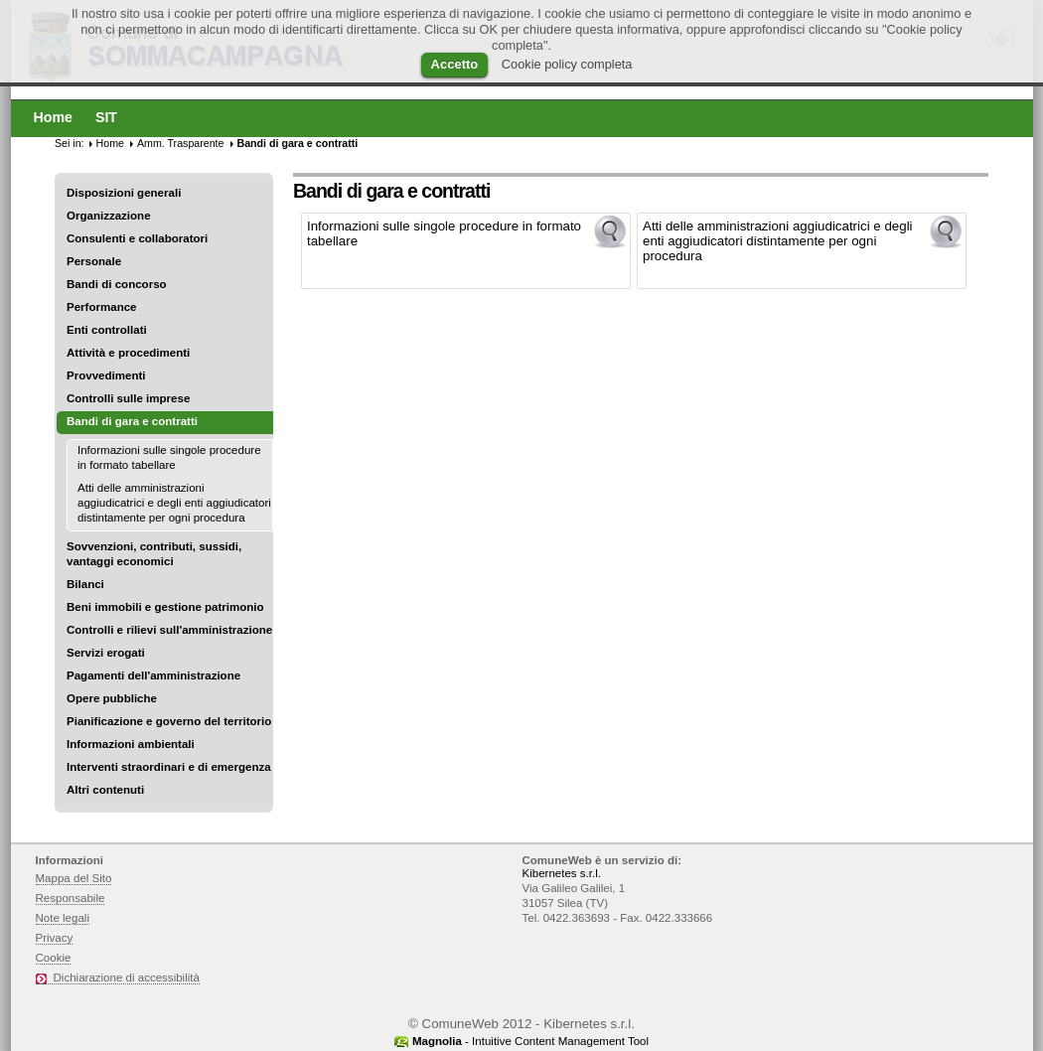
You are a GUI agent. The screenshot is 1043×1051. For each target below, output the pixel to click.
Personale (94, 261)
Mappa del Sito (74, 878)
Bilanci (85, 584)
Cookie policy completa (567, 64)
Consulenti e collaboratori (137, 238)
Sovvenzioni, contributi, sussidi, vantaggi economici (154, 553)
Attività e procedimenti (128, 353)
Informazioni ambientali (131, 744)
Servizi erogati (106, 653)
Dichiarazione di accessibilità (127, 977)
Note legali (63, 918)
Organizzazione (109, 216)
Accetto (455, 64)
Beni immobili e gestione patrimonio (165, 607)
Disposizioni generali (124, 193)
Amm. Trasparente (180, 143)
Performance (102, 307)
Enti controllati (107, 330)
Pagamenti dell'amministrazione (153, 675)
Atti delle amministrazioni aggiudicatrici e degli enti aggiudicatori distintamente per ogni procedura (174, 503)
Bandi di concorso (117, 284)
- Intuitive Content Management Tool (530, 1041)
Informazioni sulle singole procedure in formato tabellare (169, 457)
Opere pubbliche (112, 698)
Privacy (55, 938)
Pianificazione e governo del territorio (169, 721)
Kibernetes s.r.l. (561, 873)
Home (110, 143)
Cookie (54, 958)
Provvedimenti (106, 375)
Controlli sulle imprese (128, 398)
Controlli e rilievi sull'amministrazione (169, 630)
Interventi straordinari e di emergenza (169, 767)
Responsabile (70, 898)
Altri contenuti (105, 790)
